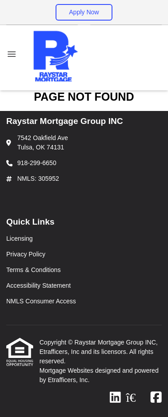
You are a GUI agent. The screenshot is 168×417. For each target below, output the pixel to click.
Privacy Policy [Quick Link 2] (25, 254)
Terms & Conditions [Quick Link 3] (33, 269)
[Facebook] (156, 397)
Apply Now (84, 12)
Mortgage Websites (67, 370)
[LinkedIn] (115, 397)
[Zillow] (136, 397)
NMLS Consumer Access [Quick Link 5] (41, 301)
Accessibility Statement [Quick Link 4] (38, 285)
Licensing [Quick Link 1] (19, 238)
